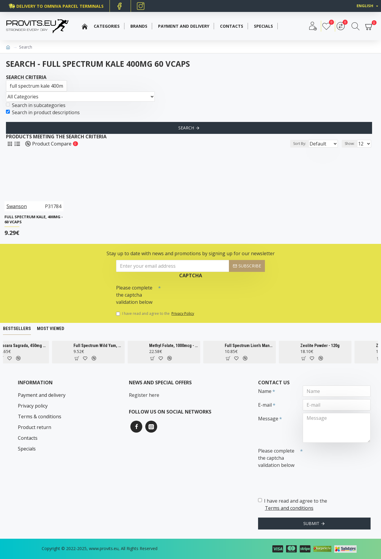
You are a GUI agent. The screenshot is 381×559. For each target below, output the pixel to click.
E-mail (265, 405)
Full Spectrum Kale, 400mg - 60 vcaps (33, 219)
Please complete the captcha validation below (134, 294)
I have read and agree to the (155, 313)
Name (264, 391)
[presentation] (202, 292)
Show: (351, 143)
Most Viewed (50, 328)
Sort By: (294, 143)
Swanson (17, 206)
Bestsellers (17, 328)
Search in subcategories (35, 105)
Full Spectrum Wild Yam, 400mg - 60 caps (112, 345)
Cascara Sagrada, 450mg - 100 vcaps (36, 345)
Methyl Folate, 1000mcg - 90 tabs (188, 345)
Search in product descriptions (43, 112)
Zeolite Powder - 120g (334, 345)
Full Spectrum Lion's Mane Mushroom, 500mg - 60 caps (263, 345)
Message (268, 418)
